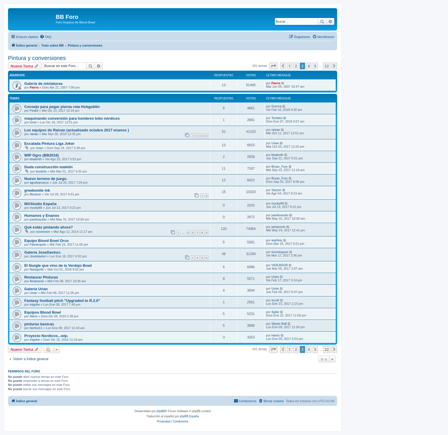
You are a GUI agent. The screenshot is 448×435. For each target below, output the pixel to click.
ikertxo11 (36, 328)
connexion (43, 231)
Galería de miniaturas (43, 83)
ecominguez (279, 252)
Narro (34, 316)
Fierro (34, 87)
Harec (275, 335)
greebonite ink (37, 190)
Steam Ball (279, 323)
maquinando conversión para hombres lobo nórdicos (72, 118)
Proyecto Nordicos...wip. (46, 336)
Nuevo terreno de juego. (45, 179)
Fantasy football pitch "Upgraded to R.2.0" (62, 300)
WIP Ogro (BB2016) (41, 155)
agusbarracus (39, 182)
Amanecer (37, 281)
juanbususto (38, 219)
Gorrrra (276, 106)
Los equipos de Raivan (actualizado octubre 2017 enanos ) (76, 130)
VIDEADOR (279, 265)
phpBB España (189, 416)
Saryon (276, 190)
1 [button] (290, 66)
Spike (275, 312)
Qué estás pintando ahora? (48, 227)
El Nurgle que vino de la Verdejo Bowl (58, 265)
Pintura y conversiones (37, 58)
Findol (34, 110)
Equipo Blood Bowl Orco (46, 240)
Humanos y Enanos (41, 215)
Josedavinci (38, 256)
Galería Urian (36, 289)
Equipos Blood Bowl (42, 312)
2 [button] (296, 66)
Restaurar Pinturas (41, 277)
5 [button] (315, 66)
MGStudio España (40, 204)
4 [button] (309, 66)
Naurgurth (37, 269)
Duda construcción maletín (48, 167)
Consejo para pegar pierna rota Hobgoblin (62, 107)
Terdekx (277, 118)
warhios (276, 240)
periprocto (278, 226)
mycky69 (36, 207)
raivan (34, 134)
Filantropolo (38, 244)
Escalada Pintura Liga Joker (49, 143)
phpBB (161, 411)
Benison (35, 194)
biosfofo (41, 171)
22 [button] (327, 66)
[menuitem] (45, 36)
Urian (39, 148)
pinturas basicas (39, 324)
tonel (33, 122)
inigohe (35, 304)
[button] (273, 66)
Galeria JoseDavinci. (42, 252)
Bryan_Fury (279, 166)
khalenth (36, 159)
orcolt (275, 300)
